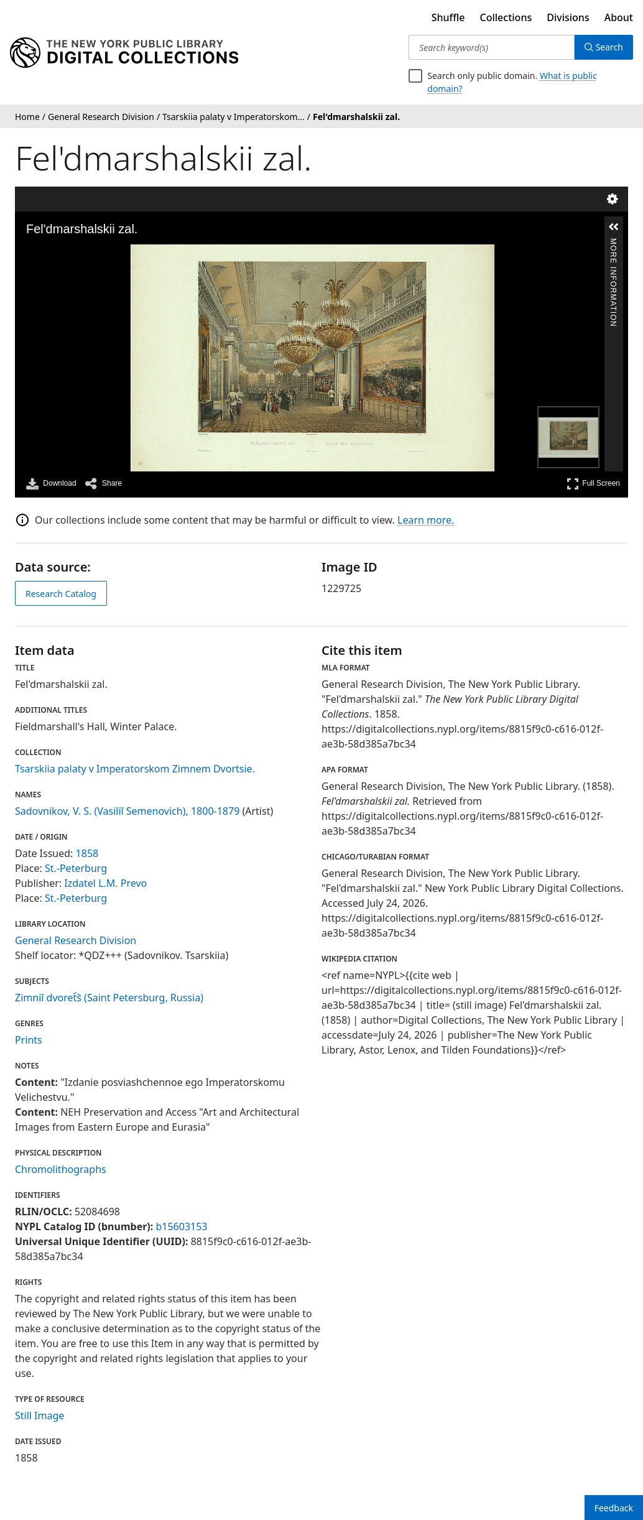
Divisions (568, 17)
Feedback (613, 1508)
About (618, 17)
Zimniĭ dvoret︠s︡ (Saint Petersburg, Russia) (109, 997)
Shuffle (448, 17)
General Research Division (75, 940)
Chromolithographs (60, 1169)
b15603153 (181, 1226)
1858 (87, 853)
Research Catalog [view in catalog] (60, 594)
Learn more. (425, 520)
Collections (506, 17)
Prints (28, 1040)
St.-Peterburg (76, 868)
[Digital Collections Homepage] (124, 52)
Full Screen (593, 483)
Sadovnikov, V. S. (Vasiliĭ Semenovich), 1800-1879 (127, 811)
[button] (614, 227)
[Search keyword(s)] (491, 47)
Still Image (39, 1415)
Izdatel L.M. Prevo (105, 883)
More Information (613, 243)
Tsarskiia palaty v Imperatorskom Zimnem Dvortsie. (135, 769)
